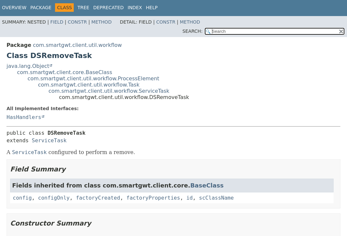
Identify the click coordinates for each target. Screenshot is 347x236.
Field (57, 22)
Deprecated (108, 7)
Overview (14, 7)
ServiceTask (49, 140)
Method (101, 22)
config (22, 198)
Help (152, 7)
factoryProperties (153, 198)
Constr (77, 22)
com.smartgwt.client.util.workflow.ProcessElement (93, 78)
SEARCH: (192, 31)
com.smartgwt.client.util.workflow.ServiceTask (108, 91)
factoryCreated (98, 198)
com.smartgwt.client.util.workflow (77, 45)
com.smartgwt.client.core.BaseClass (64, 72)
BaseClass (207, 185)
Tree (83, 7)
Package (41, 7)
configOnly (53, 198)
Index (135, 7)
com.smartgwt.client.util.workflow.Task (89, 85)
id (189, 198)
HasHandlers (24, 117)
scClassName (216, 198)
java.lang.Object (28, 66)
